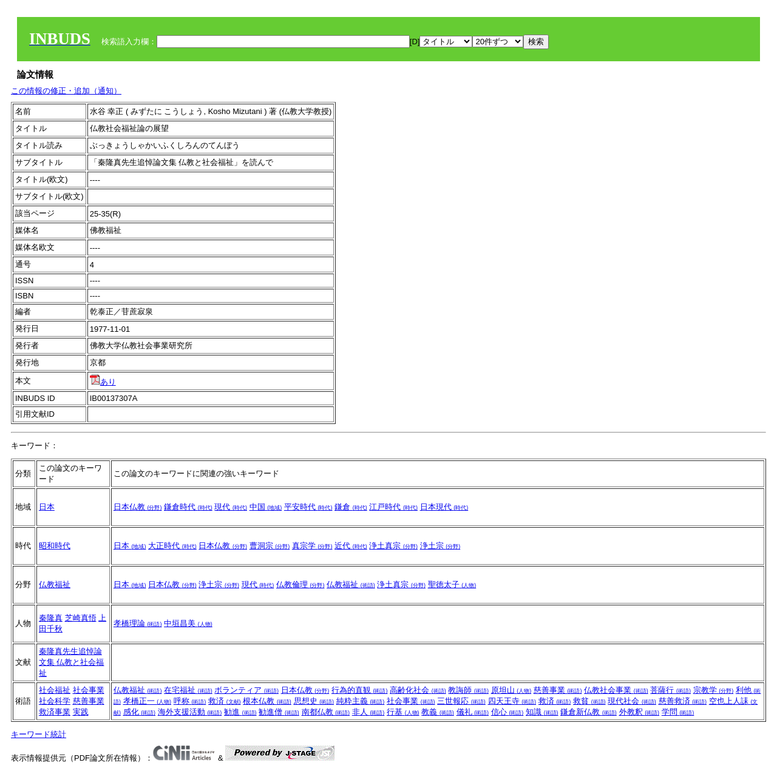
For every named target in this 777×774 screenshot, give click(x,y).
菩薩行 (670, 690)
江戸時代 (393, 506)
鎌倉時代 (188, 506)
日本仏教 (138, 506)
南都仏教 (326, 711)
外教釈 (639, 711)
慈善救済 (683, 700)
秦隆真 (51, 617)
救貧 (589, 700)
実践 (81, 711)
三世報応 (461, 700)
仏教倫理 (300, 584)
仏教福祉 (54, 584)
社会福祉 (54, 690)
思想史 (314, 700)
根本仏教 (267, 700)
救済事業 (54, 711)
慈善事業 (88, 700)
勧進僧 (279, 711)
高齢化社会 (418, 690)
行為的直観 (359, 690)
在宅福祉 (188, 690)
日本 (47, 506)
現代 (230, 506)
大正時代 (172, 545)
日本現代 (444, 506)
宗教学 (713, 690)
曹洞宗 (269, 545)
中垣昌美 (188, 623)
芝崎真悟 (81, 617)
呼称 (190, 700)
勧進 (240, 711)
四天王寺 (512, 700)
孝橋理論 (138, 623)
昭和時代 (54, 545)
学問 (678, 711)
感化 (139, 711)
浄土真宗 (393, 545)
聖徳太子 (452, 584)
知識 (542, 711)
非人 (368, 711)
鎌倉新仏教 (588, 711)
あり (103, 381)
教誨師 (468, 690)
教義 (437, 711)
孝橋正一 (147, 700)
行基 (403, 711)
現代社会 (632, 700)
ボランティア (246, 690)
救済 (224, 700)
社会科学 (54, 700)
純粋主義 (360, 700)
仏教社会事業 (616, 690)
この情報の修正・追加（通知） (66, 90)
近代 (350, 545)
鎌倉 (350, 506)
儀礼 (472, 711)
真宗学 (312, 545)
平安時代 (308, 506)
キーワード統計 (38, 734)
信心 (507, 711)
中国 (265, 506)
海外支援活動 (190, 711)
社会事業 (88, 690)
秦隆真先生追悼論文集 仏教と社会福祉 (71, 662)
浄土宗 (440, 545)
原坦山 (511, 690)
